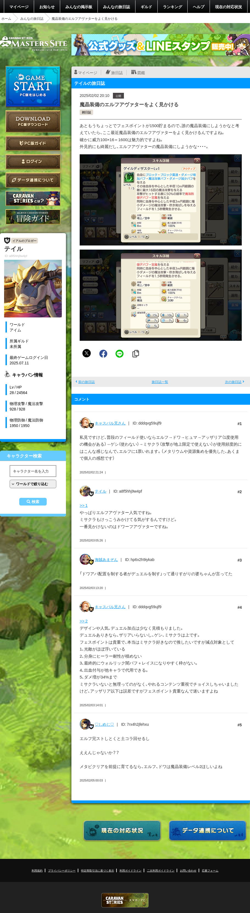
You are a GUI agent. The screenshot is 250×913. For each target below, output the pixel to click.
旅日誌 (117, 72)
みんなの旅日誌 (116, 6)
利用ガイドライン (130, 870)
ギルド (146, 6)
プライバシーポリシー (62, 870)
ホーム (6, 18)
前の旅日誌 (86, 381)
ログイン (32, 161)
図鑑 (141, 72)
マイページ (19, 6)
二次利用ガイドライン (160, 870)
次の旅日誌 (233, 381)
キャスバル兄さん (110, 423)
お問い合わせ (188, 870)
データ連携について (32, 180)
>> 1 (84, 505)
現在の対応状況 (228, 6)
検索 (35, 502)
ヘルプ (198, 6)
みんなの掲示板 (78, 6)
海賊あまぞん (106, 559)
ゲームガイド (32, 216)
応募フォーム (210, 870)
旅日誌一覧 (160, 381)
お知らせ (47, 6)
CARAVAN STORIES (125, 900)
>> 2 (84, 621)
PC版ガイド (32, 143)
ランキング (172, 6)
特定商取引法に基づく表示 (97, 870)
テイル (100, 491)
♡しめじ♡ (104, 724)
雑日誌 (86, 112)
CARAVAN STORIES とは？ (32, 198)
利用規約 (37, 870)
